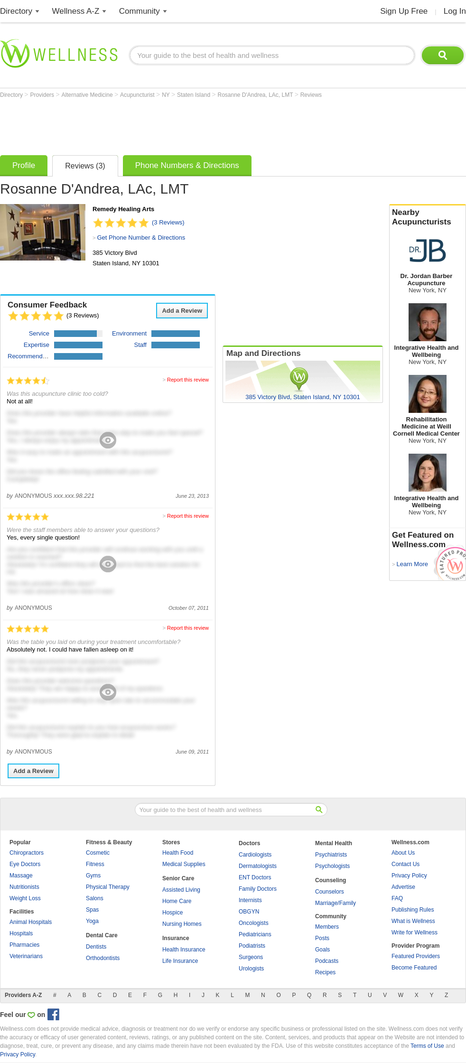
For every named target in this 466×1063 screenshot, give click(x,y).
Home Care (176, 901)
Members (327, 926)
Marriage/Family (335, 903)
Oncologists (254, 923)
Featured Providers (415, 956)
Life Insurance (180, 961)
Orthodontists (103, 958)
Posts (322, 938)
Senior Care (178, 878)
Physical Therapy (108, 887)
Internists (250, 900)
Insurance (175, 938)
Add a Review (182, 310)
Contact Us (405, 864)
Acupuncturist (138, 95)
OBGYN (249, 911)
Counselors (329, 891)
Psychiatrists (331, 854)
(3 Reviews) (168, 222)
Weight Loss (25, 898)
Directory (16, 11)
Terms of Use (427, 1046)
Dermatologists (258, 866)
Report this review (188, 379)
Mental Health (333, 843)
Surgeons (251, 957)
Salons (94, 898)
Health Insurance (183, 949)
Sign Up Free (404, 11)
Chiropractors (26, 852)
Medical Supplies (183, 864)
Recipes (325, 972)
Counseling (330, 880)
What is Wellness (413, 921)
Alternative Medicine (88, 95)
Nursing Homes (182, 924)
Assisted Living (181, 889)
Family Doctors (258, 889)
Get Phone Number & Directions (141, 237)
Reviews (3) (85, 166)
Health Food (177, 852)
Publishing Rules (412, 909)
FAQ (397, 898)
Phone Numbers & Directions (187, 165)
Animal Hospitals (30, 922)
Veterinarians (26, 956)
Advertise (403, 887)
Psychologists (332, 866)
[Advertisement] (172, 124)
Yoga (92, 921)
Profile (23, 165)
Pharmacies (24, 945)
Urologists (251, 968)
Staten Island (194, 95)
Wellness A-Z (76, 11)
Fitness (95, 864)
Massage (21, 875)
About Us (403, 852)
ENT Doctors (255, 877)
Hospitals (21, 933)
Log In (455, 11)
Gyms (93, 875)
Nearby (427, 217)
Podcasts (326, 961)
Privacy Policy (409, 875)
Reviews (311, 95)
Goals (322, 949)
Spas (92, 909)
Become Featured (414, 967)
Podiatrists (252, 945)
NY (166, 95)
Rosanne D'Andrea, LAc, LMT (255, 95)
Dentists (96, 946)
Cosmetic (98, 852)
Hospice (172, 912)
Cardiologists (255, 854)
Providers (43, 95)
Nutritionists (24, 887)
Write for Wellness (414, 932)
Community (139, 11)
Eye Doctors (24, 864)
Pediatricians (255, 934)
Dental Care (102, 935)
